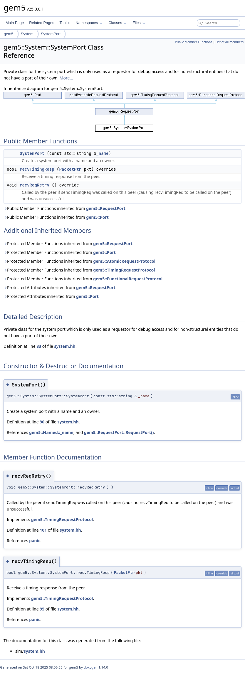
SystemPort (51, 34)
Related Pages (41, 23)
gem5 (9, 34)
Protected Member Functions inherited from (68, 243)
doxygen (91, 667)
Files (138, 23)
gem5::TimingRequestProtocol (124, 270)
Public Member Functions (193, 42)
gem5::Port (97, 217)
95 (42, 609)
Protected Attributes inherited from (59, 287)
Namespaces (88, 23)
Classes (117, 23)
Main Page (15, 23)
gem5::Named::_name (51, 432)
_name (102, 153)
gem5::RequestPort (105, 208)
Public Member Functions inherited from (64, 208)
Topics (64, 23)
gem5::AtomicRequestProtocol (124, 261)
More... (66, 78)
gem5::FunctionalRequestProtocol (127, 278)
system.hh (64, 346)
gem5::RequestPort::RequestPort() (119, 432)
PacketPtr (70, 169)
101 (43, 530)
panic (34, 540)
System (27, 34)
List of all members (230, 42)
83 (38, 346)
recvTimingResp (37, 169)
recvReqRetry (34, 185)
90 (42, 422)
